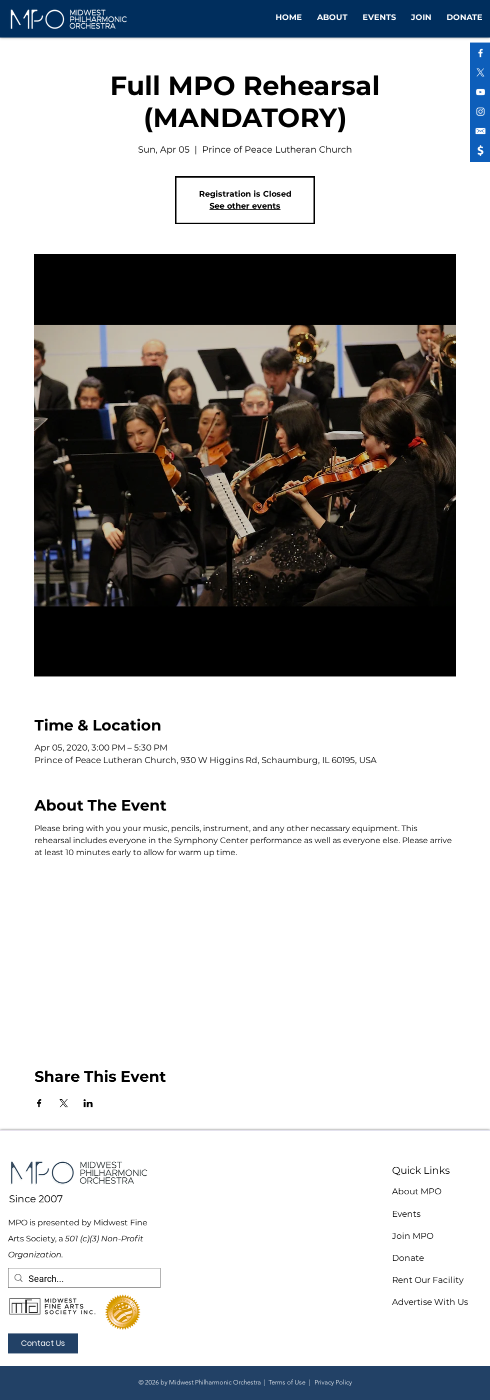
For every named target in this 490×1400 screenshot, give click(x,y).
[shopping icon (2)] (480, 131)
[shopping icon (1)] (480, 150)
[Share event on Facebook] (39, 1103)
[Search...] (83, 1278)
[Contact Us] (43, 1343)
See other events (245, 206)
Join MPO (413, 1236)
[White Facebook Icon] (480, 53)
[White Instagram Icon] (480, 111)
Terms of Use (287, 1382)
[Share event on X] (63, 1103)
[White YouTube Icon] (480, 92)
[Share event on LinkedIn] (88, 1103)
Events (406, 1214)
